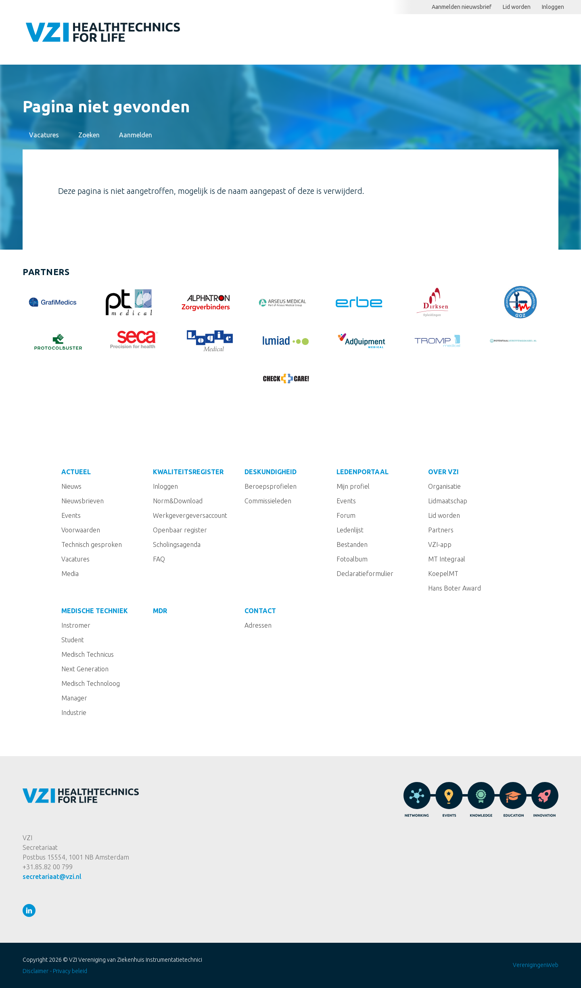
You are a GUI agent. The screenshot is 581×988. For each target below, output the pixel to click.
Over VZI (443, 471)
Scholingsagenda (177, 544)
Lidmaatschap (447, 501)
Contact (260, 610)
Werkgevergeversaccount (190, 515)
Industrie (73, 712)
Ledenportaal (486, 34)
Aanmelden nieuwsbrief (461, 7)
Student (72, 639)
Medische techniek (94, 610)
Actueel (283, 34)
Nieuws (71, 486)
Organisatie (444, 486)
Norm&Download (178, 501)
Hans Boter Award (454, 588)
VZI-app (439, 544)
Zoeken (575, 7)
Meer (533, 35)
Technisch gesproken (91, 544)
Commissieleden (268, 501)
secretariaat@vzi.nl (52, 876)
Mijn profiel (353, 486)
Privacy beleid (70, 971)
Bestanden (352, 544)
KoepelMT (443, 573)
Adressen (258, 625)
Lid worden (517, 7)
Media (70, 573)
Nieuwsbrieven (82, 501)
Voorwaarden (80, 530)
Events (71, 515)
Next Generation (85, 669)
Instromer (75, 625)
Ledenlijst (350, 530)
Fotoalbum (352, 559)
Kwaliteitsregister (346, 34)
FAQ (159, 559)
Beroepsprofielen (271, 486)
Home (252, 35)
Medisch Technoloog (90, 683)
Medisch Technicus (87, 654)
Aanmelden (135, 135)
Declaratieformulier (364, 573)
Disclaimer (35, 971)
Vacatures (44, 135)
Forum (345, 515)
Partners (441, 530)
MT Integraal (446, 559)
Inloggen (553, 7)
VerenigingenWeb (535, 965)
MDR (160, 610)
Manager (74, 698)
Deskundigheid (421, 34)
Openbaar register (180, 530)
